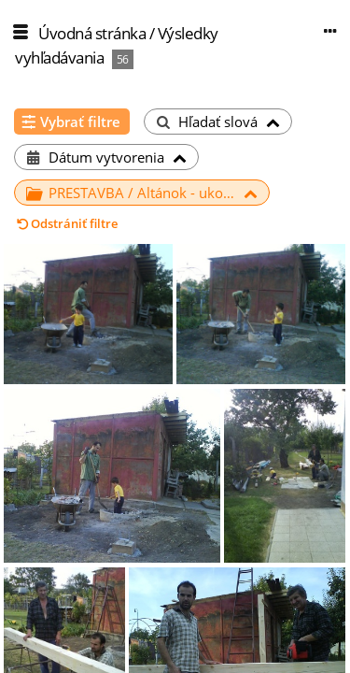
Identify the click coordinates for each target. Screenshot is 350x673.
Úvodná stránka (92, 33)
